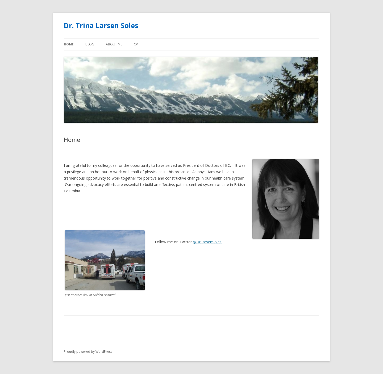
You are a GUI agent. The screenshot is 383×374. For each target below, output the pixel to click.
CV (136, 44)
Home (69, 44)
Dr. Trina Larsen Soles (101, 25)
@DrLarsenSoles (207, 241)
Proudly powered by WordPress (88, 351)
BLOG (89, 44)
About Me (114, 44)
